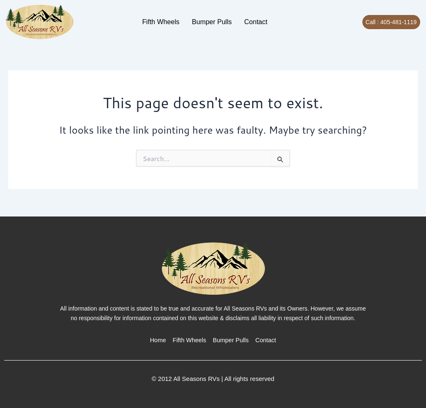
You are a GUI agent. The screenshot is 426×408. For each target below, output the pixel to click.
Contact (246, 21)
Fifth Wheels (169, 21)
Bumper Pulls (210, 21)
